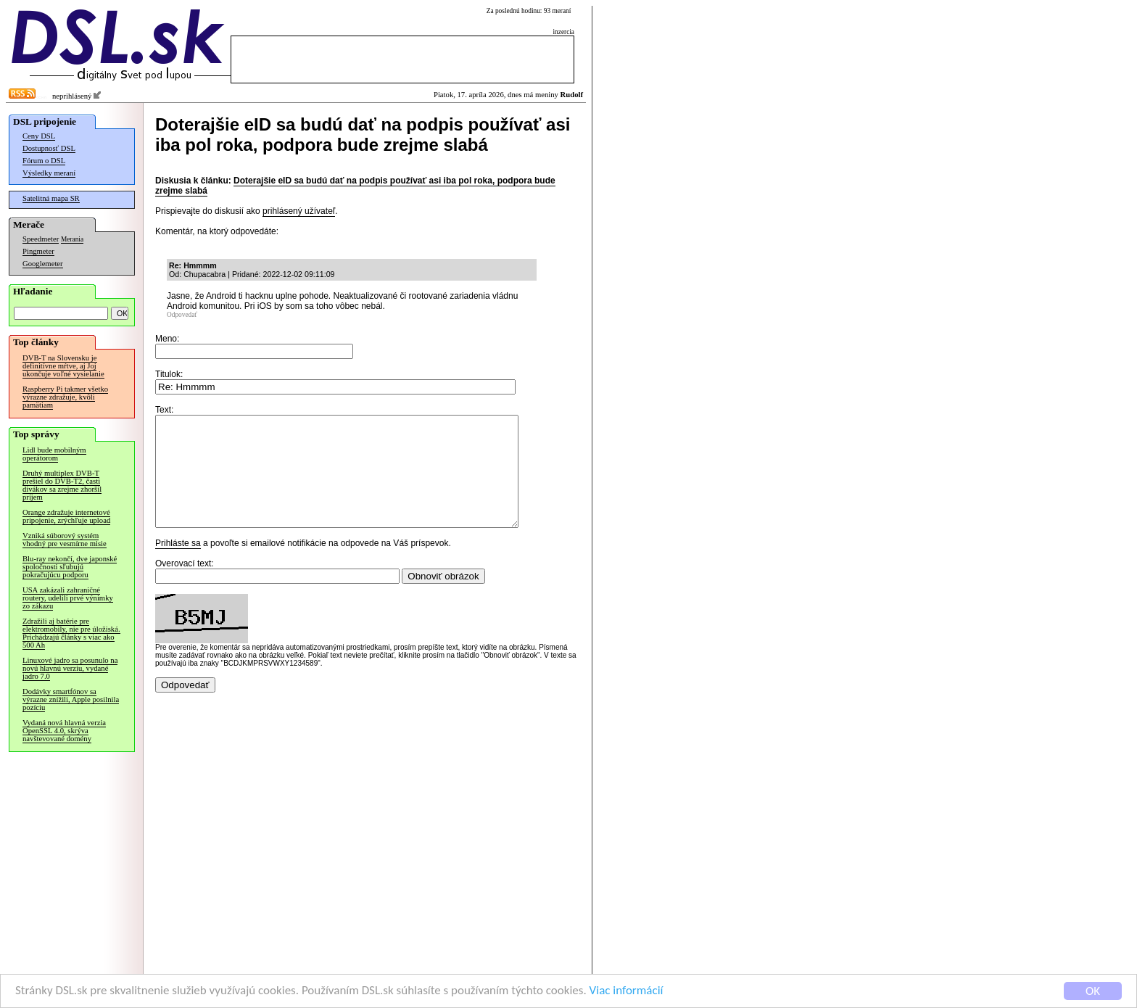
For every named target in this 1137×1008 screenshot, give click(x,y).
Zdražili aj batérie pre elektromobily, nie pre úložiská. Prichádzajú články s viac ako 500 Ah (71, 633)
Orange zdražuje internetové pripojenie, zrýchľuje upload (66, 516)
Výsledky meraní (48, 173)
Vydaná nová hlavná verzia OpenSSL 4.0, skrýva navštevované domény (64, 731)
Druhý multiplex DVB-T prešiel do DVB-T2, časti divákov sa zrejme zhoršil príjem (62, 485)
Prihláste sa (178, 565)
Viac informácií (626, 991)
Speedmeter (40, 239)
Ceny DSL (38, 136)
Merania (72, 239)
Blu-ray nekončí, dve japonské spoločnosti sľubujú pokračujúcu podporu (69, 567)
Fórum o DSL (43, 161)
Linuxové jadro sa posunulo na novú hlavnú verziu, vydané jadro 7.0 (69, 668)
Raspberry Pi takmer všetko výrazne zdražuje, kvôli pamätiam (65, 397)
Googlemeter (42, 264)
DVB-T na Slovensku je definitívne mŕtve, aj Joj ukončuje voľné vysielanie (63, 366)
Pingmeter (38, 251)
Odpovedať (182, 314)
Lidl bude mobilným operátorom (54, 454)
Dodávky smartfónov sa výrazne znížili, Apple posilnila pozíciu (70, 699)
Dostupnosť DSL (48, 148)
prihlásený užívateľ (298, 211)
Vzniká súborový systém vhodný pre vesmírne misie (64, 540)
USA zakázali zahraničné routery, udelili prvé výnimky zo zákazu (67, 598)
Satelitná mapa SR (51, 198)
